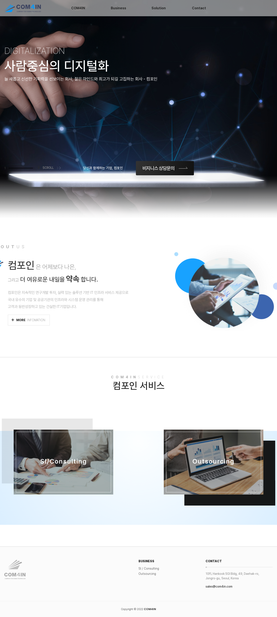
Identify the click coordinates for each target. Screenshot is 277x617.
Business (118, 8)
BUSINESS (146, 561)
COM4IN (78, 8)
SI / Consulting (148, 568)
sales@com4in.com (219, 586)
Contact (199, 8)
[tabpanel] (138, 109)
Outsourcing (147, 573)
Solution (158, 8)
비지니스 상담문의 (158, 168)
